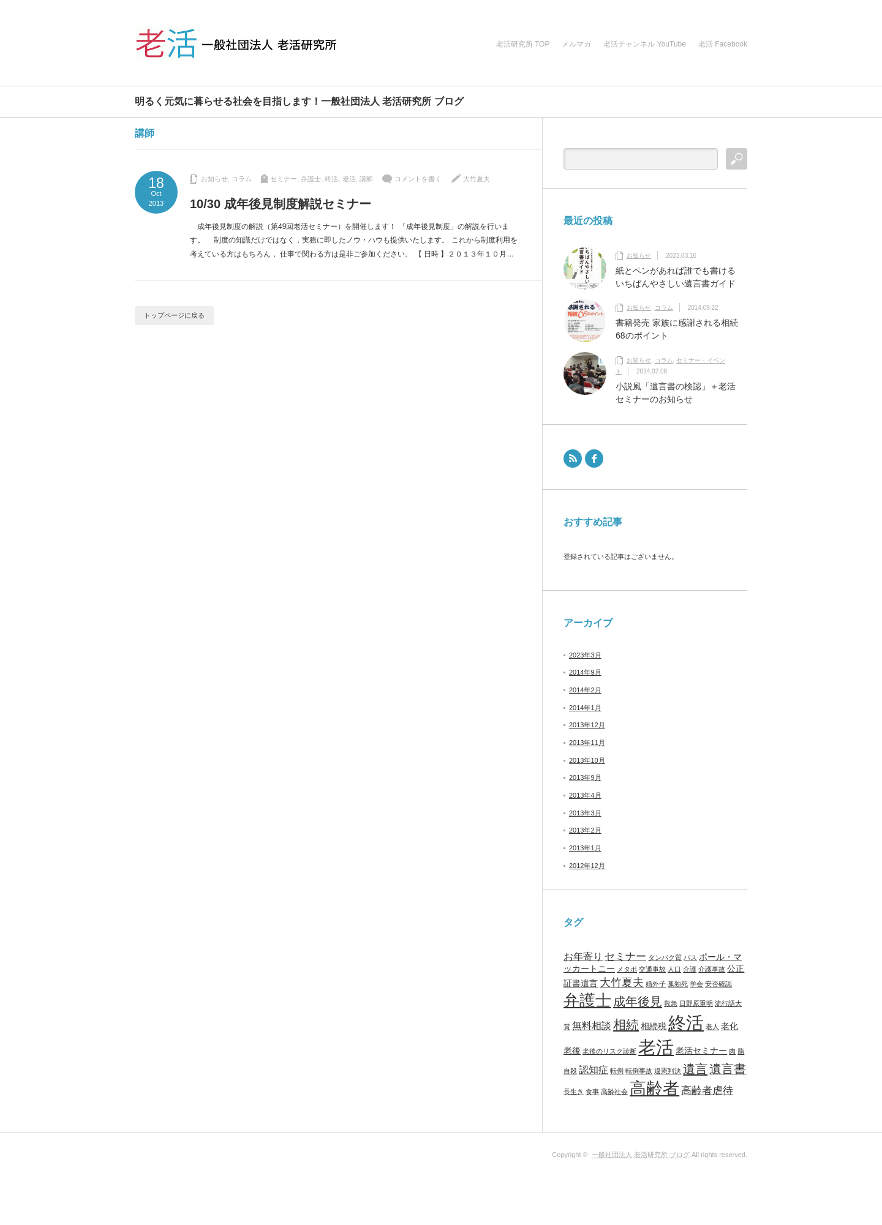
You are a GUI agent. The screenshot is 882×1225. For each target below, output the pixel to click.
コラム (242, 178)
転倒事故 (638, 1070)
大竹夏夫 (476, 178)
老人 (712, 1026)
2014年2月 (585, 690)
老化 (729, 1026)
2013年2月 (585, 830)
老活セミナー (701, 1050)
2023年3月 (585, 655)
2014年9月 (585, 672)
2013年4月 (585, 795)
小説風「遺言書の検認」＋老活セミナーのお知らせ (676, 392)
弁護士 (311, 178)
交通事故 (652, 969)
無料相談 (591, 1026)
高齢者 (654, 1088)
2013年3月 (585, 813)
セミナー (283, 178)
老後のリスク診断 (609, 1051)
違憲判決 (667, 1070)
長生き (574, 1091)
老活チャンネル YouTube (644, 44)
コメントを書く (418, 178)
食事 (592, 1091)
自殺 (570, 1070)
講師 (366, 178)
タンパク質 (665, 957)
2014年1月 (585, 707)
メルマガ (576, 44)
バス (690, 957)
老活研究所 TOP (523, 44)
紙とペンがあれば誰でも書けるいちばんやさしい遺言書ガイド (676, 277)
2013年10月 (587, 760)
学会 (696, 983)
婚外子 (656, 983)
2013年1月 (585, 848)
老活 (349, 178)
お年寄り (583, 956)
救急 (670, 1003)
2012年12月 (587, 865)
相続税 (653, 1026)
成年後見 (637, 1001)
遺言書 (727, 1069)
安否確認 (718, 983)
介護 (689, 969)
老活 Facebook (722, 44)
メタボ (627, 969)
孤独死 (678, 983)
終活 (331, 178)
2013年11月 (587, 742)
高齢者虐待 (707, 1090)
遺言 (695, 1069)
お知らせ (214, 178)
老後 (572, 1050)
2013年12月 (587, 725)
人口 (674, 969)
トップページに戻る (174, 315)
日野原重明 (696, 1003)
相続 (626, 1024)
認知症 (593, 1070)
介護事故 (711, 969)
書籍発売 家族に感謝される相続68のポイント (677, 329)
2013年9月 (585, 777)
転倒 (617, 1070)
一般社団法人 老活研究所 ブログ (641, 1154)
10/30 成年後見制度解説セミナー (280, 204)
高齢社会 (614, 1091)
